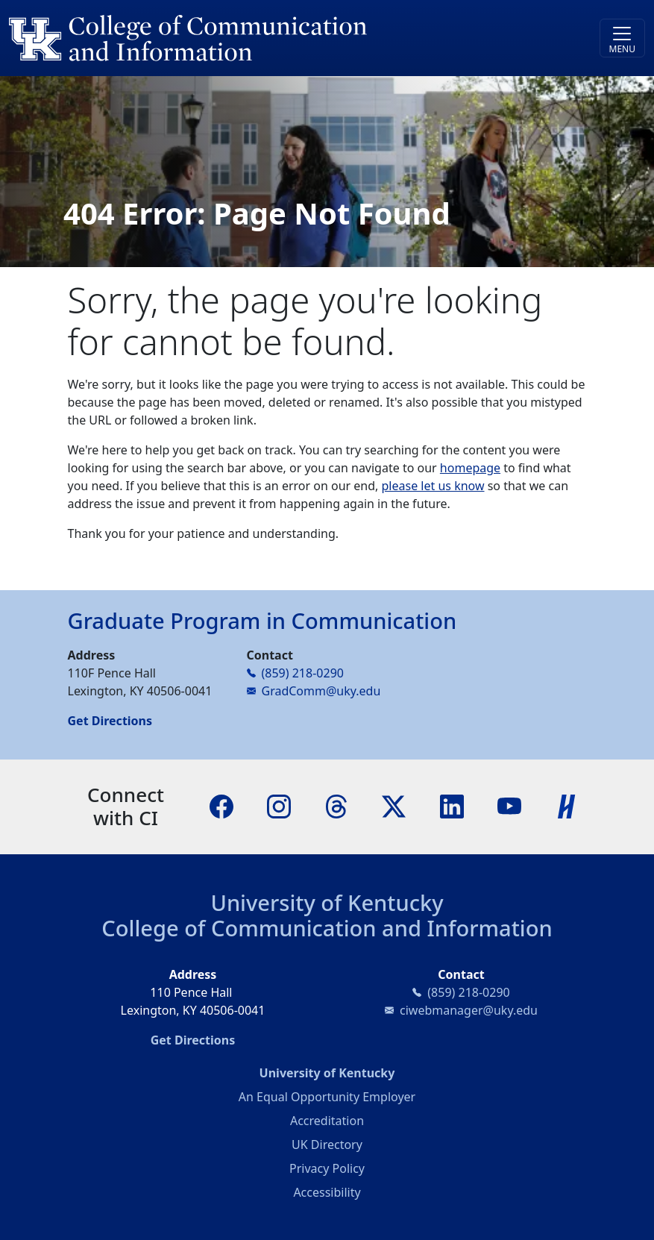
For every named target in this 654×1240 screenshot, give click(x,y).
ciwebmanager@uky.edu (469, 1010)
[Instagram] (279, 806)
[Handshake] (567, 806)
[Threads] (336, 806)
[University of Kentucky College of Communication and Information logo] (247, 38)
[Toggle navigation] (622, 38)
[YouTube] (509, 806)
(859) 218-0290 (303, 673)
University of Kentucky (326, 903)
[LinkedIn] (452, 806)
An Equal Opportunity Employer (327, 1097)
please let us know (433, 485)
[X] (394, 806)
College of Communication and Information (326, 928)
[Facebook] (221, 806)
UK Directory (327, 1144)
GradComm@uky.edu (321, 691)
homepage (470, 468)
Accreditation (327, 1120)
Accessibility (326, 1192)
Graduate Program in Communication (262, 621)
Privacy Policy (327, 1168)
